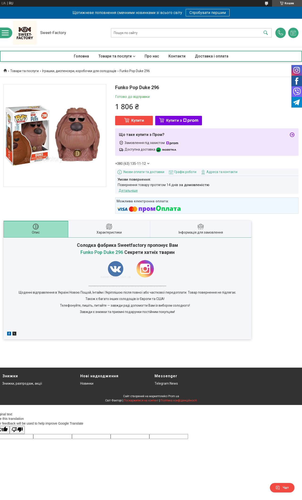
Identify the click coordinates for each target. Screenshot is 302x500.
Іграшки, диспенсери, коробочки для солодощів (79, 71)
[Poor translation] (17, 430)
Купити (137, 120)
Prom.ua (173, 396)
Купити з (182, 120)
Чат (282, 488)
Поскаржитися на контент (141, 400)
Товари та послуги (115, 56)
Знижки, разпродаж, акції (22, 383)
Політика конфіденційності (179, 400)
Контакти (176, 56)
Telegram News (166, 383)
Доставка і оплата (211, 56)
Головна (81, 56)
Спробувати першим (207, 12)
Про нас (152, 56)
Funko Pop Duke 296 (101, 252)
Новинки (86, 383)
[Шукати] (265, 33)
